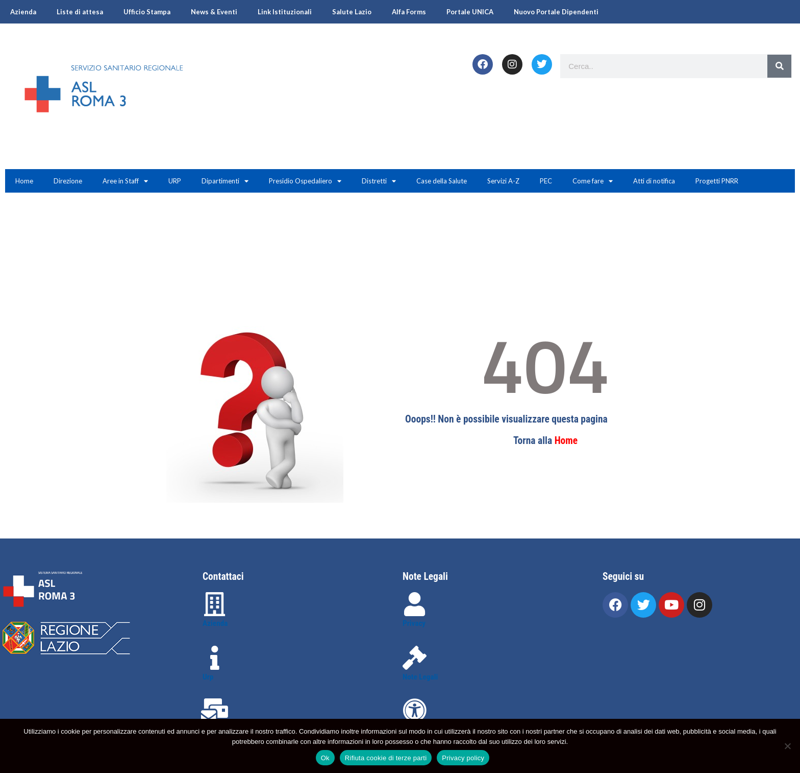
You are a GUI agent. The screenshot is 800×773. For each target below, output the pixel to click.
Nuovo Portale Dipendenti (556, 12)
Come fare (592, 181)
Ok (325, 758)
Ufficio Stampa (146, 12)
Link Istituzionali (285, 12)
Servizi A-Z (503, 181)
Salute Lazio (351, 12)
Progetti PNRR (716, 181)
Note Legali (420, 677)
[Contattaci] (215, 710)
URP (174, 181)
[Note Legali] (415, 658)
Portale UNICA (469, 12)
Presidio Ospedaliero (305, 181)
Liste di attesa (80, 12)
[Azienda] (215, 604)
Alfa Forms (409, 12)
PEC (546, 181)
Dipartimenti (225, 181)
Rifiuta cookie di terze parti (386, 758)
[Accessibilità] (415, 710)
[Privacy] (415, 604)
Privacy (414, 623)
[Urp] (215, 658)
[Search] (779, 66)
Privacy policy (463, 758)
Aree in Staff (125, 181)
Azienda (23, 12)
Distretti (379, 181)
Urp (208, 677)
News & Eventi (214, 12)
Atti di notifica (654, 181)
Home (24, 181)
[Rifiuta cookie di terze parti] (787, 746)
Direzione (68, 181)
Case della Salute (441, 181)
